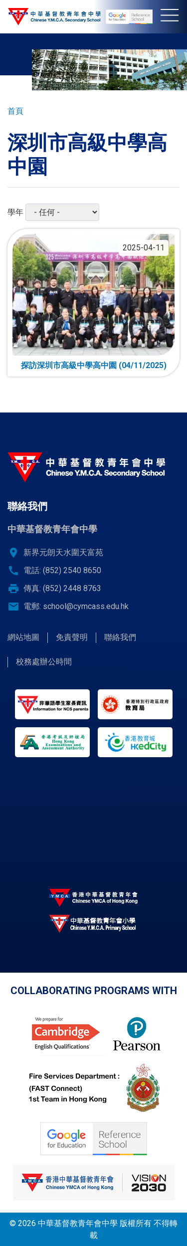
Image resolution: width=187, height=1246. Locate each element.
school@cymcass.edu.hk (86, 606)
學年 (15, 212)
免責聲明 (72, 637)
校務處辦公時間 (44, 661)
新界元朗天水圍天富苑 (63, 552)
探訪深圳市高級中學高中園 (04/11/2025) (94, 365)
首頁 (15, 111)
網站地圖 (23, 637)
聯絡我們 (120, 637)
